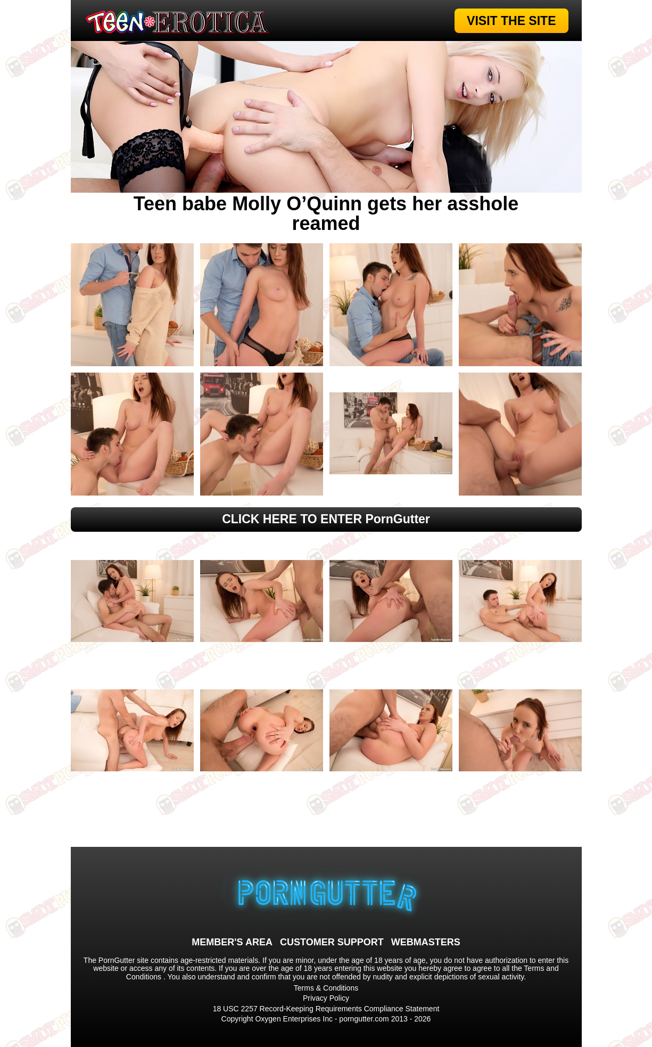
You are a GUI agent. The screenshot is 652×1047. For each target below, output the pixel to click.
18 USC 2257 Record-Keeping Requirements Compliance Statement (326, 1008)
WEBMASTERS (425, 942)
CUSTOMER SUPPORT (332, 942)
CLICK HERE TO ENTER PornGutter (326, 519)
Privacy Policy (326, 998)
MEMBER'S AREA (232, 942)
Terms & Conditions (326, 988)
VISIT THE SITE (511, 21)
